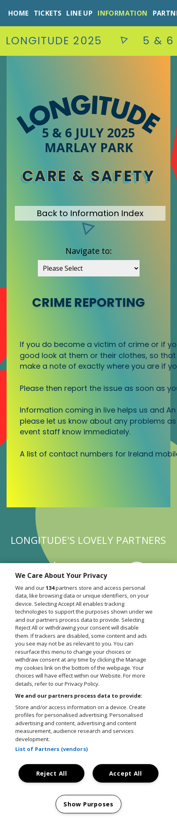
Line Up (79, 13)
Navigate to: (88, 250)
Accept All (125, 773)
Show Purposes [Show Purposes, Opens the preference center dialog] (88, 804)
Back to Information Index (90, 213)
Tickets (48, 13)
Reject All (51, 773)
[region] (88, 693)
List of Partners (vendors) (51, 749)
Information (122, 13)
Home (18, 13)
